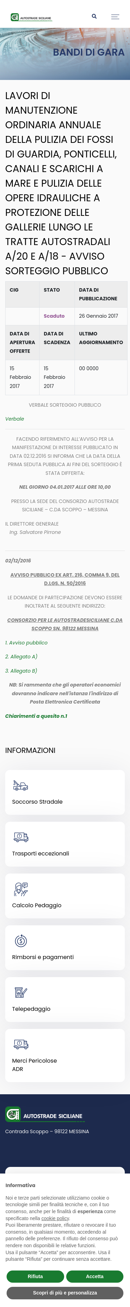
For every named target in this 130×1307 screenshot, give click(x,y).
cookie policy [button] (55, 1218)
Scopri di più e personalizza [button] (65, 1293)
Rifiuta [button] (35, 1276)
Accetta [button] (95, 1276)
